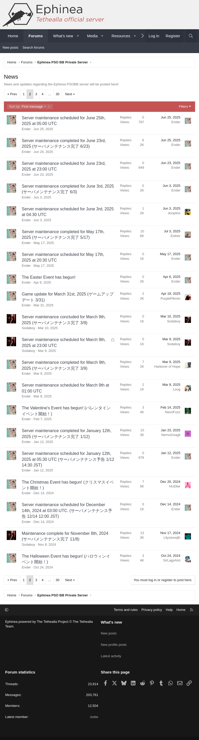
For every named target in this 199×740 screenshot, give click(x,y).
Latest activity (111, 650)
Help (169, 610)
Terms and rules (126, 610)
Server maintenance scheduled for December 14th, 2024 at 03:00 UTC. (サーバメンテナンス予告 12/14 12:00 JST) (67, 510)
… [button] (49, 94)
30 (57, 94)
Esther (175, 236)
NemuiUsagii (170, 435)
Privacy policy (151, 610)
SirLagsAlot (171, 560)
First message (28, 106)
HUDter (174, 486)
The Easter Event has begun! (48, 277)
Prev (13, 94)
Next (68, 94)
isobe (94, 708)
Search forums (34, 47)
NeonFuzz (172, 412)
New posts (10, 47)
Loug (176, 389)
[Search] (190, 35)
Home (13, 36)
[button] (78, 35)
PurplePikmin (170, 298)
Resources (121, 36)
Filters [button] (183, 106)
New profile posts (114, 640)
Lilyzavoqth (172, 537)
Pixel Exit (150, 734)
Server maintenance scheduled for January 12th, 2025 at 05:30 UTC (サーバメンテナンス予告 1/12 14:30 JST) (68, 459)
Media (92, 36)
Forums (36, 36)
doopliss (174, 213)
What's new (63, 36)
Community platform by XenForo (85, 734)
